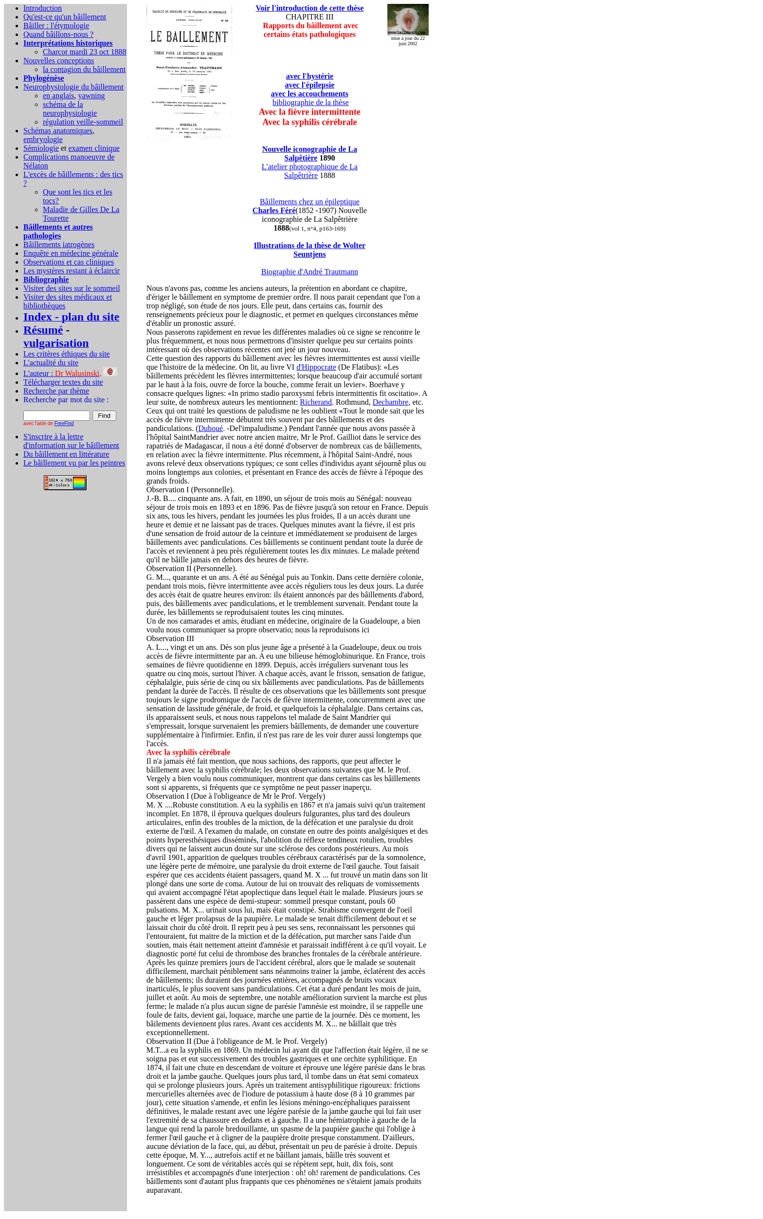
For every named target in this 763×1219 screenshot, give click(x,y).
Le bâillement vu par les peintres (74, 463)
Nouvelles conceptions (58, 60)
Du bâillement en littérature (66, 454)
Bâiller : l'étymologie (56, 25)
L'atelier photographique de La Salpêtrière (310, 170)
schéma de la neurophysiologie (70, 108)
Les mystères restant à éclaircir (71, 271)
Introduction (42, 8)
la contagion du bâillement (84, 69)
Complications (47, 157)
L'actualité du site (50, 363)
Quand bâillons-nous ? (58, 34)
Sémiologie (41, 148)
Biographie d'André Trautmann (309, 272)
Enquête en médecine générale (70, 253)
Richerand (316, 402)
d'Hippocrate (316, 367)
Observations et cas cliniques (68, 262)
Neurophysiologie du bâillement (73, 87)
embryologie (43, 139)
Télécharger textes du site (63, 382)
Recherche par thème (56, 391)
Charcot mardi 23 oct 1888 (85, 52)
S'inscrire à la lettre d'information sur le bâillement (71, 440)
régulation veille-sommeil (83, 122)
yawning (91, 95)
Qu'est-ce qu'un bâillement (64, 17)
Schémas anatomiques (57, 130)
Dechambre (391, 402)
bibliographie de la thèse (310, 102)
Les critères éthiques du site (66, 354)
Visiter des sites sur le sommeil (71, 288)
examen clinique (93, 148)
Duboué (211, 428)
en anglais (58, 95)
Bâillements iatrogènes (58, 244)
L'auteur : (61, 373)
